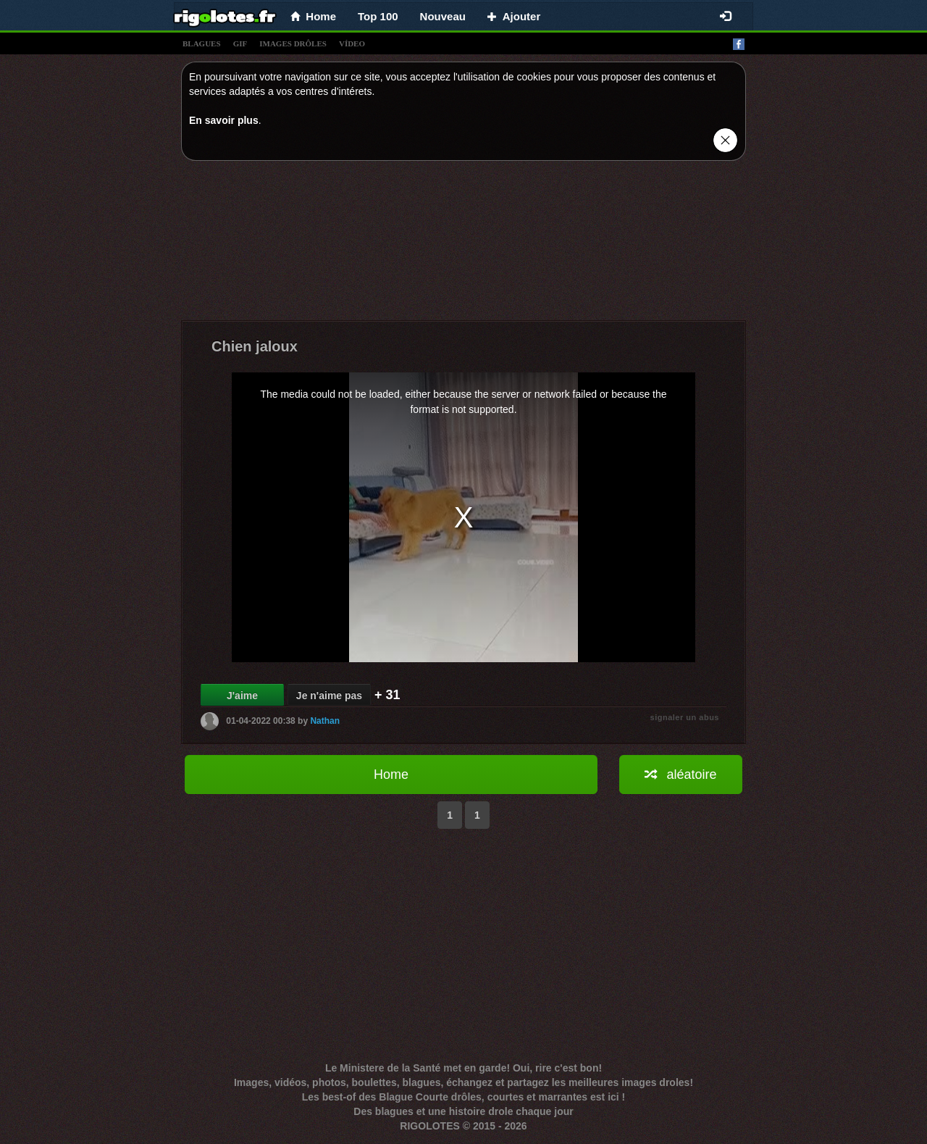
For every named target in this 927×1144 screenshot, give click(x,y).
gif (240, 43)
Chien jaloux (254, 346)
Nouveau (443, 16)
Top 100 (378, 16)
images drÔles (293, 43)
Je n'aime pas (329, 695)
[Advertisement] (463, 244)
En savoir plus (224, 120)
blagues (202, 43)
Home (391, 774)
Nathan (325, 721)
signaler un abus (684, 717)
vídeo (352, 43)
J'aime (242, 695)
